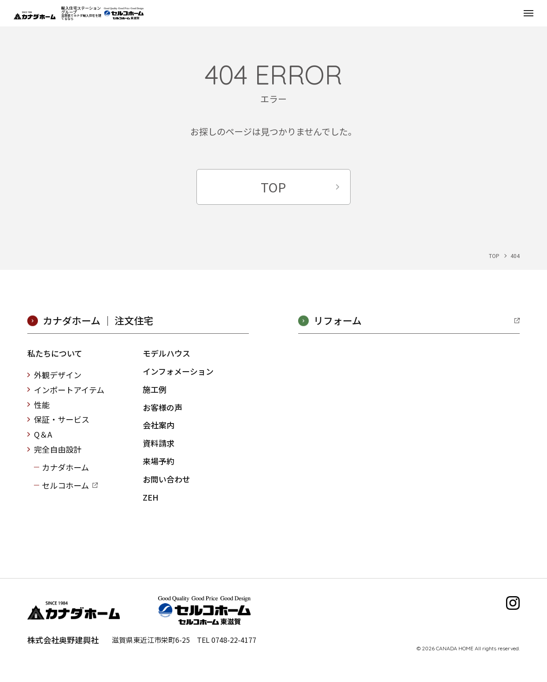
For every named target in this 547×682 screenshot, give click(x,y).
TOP (273, 186)
